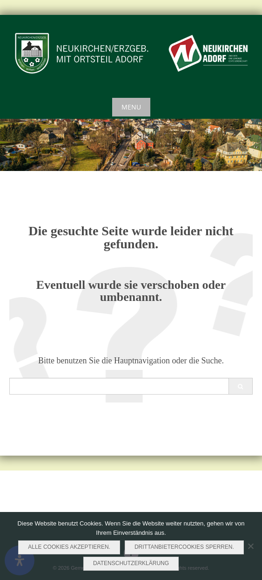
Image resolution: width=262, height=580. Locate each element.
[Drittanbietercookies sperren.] (250, 546)
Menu (131, 106)
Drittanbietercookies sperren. (184, 547)
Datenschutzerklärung (131, 563)
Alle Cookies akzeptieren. (69, 547)
